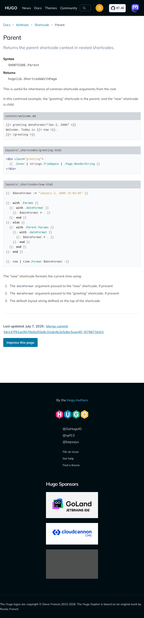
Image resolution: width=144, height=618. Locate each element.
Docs (38, 8)
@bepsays (71, 442)
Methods (22, 25)
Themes (51, 8)
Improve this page (20, 342)
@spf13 (69, 435)
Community (68, 8)
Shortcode (42, 25)
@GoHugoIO (72, 429)
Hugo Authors (77, 400)
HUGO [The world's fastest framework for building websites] (11, 7)
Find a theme (71, 465)
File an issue (71, 452)
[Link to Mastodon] (135, 8)
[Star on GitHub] (117, 8)
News (26, 8)
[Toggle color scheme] (99, 8)
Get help (68, 458)
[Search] (85, 8)
